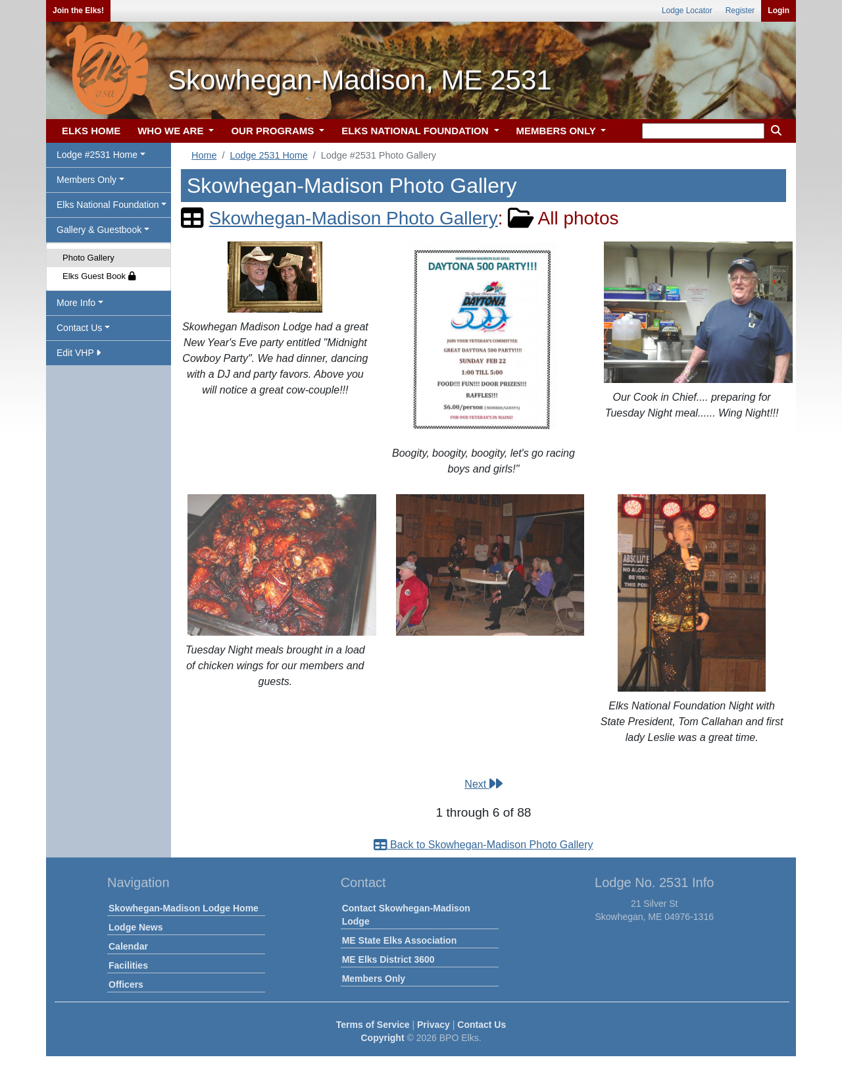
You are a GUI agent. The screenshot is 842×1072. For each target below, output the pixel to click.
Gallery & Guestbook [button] (99, 229)
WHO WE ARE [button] (171, 130)
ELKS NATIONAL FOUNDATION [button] (416, 130)
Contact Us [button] (79, 327)
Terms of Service (373, 1024)
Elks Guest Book (99, 276)
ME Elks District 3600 (388, 959)
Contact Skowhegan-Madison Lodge (406, 915)
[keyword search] (703, 131)
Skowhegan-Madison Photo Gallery (353, 218)
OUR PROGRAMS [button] (273, 130)
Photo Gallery (88, 258)
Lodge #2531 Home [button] (97, 154)
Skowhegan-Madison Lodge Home (184, 908)
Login (778, 10)
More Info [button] (76, 302)
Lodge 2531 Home (268, 155)
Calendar (128, 946)
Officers (126, 984)
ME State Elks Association (399, 940)
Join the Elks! (78, 10)
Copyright (382, 1038)
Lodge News (135, 927)
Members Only (373, 978)
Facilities (128, 965)
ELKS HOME (91, 130)
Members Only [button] (86, 179)
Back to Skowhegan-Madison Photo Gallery (483, 844)
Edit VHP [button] (79, 352)
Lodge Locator (687, 10)
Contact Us (481, 1024)
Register (740, 10)
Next (483, 784)
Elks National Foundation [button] (108, 204)
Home (203, 155)
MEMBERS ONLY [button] (557, 130)
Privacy (433, 1024)
